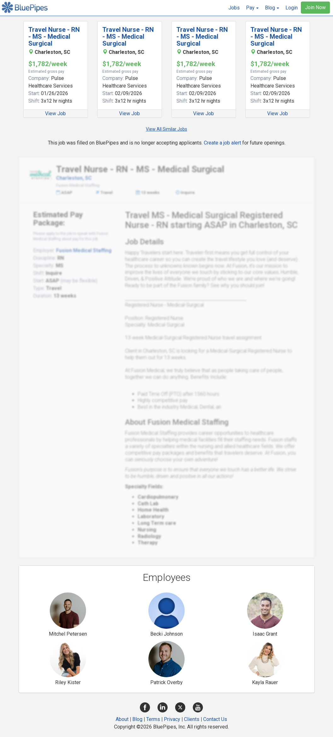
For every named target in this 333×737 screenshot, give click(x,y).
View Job (55, 113)
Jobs (234, 8)
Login (291, 8)
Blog (137, 719)
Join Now (315, 7)
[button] (252, 8)
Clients (191, 719)
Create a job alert (222, 143)
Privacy (172, 719)
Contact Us (215, 719)
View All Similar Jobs (166, 129)
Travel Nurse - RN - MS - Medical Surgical (54, 36)
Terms (153, 719)
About (122, 719)
